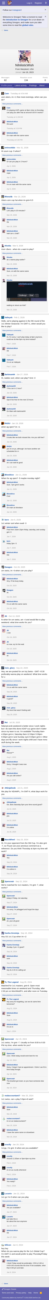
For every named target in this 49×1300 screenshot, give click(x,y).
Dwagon (8, 567)
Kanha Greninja (12, 933)
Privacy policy (21, 1293)
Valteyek (8, 317)
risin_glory (10, 668)
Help (30, 1293)
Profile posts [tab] (6, 85)
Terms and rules (8, 1293)
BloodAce (9, 475)
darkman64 (10, 374)
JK (6, 616)
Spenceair (9, 881)
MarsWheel (10, 839)
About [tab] (41, 85)
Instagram (16, 10)
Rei (6, 722)
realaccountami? (12, 1095)
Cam (7, 93)
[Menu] (4, 3)
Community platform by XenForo (21, 1297)
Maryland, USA (27, 69)
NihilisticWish (12, 122)
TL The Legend (11, 982)
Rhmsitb (8, 197)
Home (35, 1293)
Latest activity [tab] (21, 85)
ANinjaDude (10, 788)
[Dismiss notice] (45, 10)
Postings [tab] (33, 85)
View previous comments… (12, 104)
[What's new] (45, 3)
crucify (8, 1144)
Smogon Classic (9, 1289)
